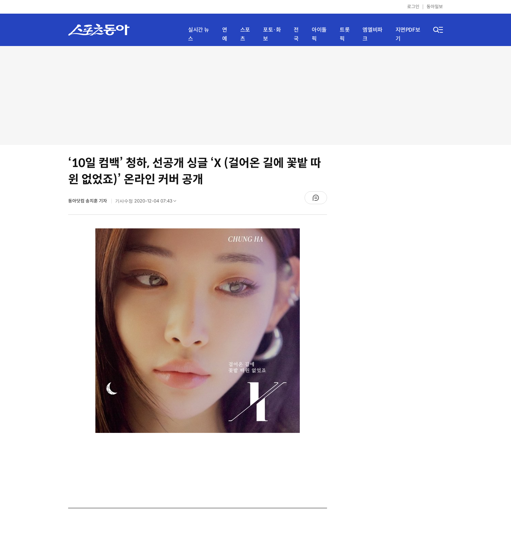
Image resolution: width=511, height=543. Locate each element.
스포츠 (245, 34)
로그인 (413, 7)
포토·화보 (272, 34)
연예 (224, 34)
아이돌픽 (319, 34)
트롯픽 (345, 34)
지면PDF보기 (408, 34)
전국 (296, 34)
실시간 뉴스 (198, 34)
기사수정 (148, 202)
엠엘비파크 (372, 34)
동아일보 (435, 7)
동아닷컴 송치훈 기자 (88, 201)
